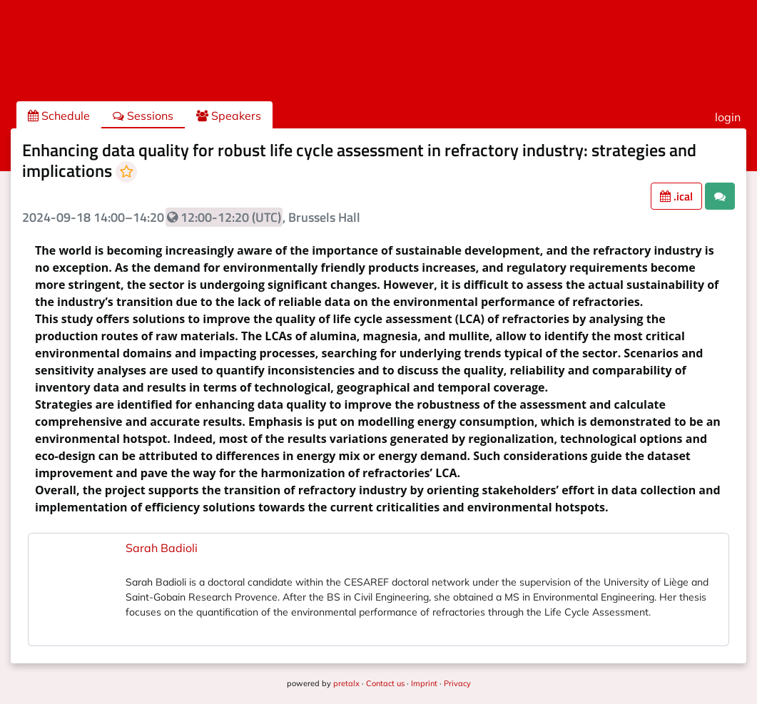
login (728, 117)
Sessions (143, 115)
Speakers (228, 115)
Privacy (457, 683)
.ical (676, 196)
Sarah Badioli (162, 548)
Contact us (385, 683)
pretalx (346, 683)
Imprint (424, 683)
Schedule (59, 115)
